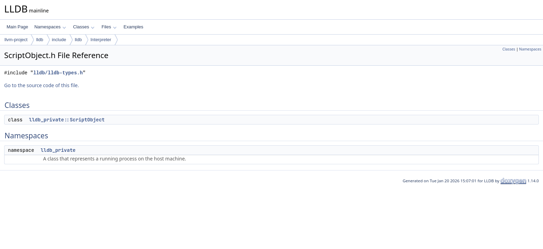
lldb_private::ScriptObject (67, 120)
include (59, 39)
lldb (39, 39)
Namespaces (50, 26)
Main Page (17, 26)
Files (108, 26)
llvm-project (16, 39)
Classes (84, 26)
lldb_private (58, 150)
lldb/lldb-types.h (58, 73)
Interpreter (100, 39)
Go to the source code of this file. (41, 85)
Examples (133, 26)
